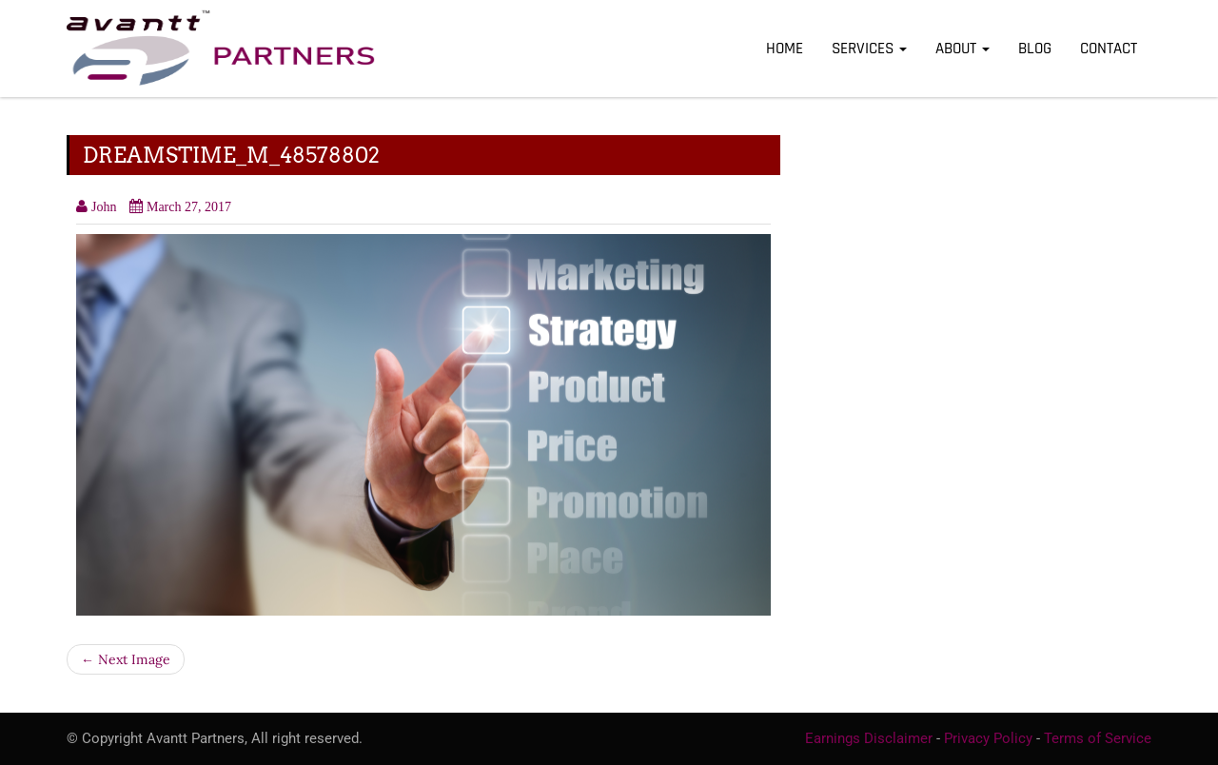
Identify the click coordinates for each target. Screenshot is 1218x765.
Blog (1034, 48)
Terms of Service (1097, 738)
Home (784, 48)
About (962, 48)
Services (869, 48)
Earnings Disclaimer (869, 738)
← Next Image (125, 659)
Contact (1108, 48)
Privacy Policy (988, 738)
